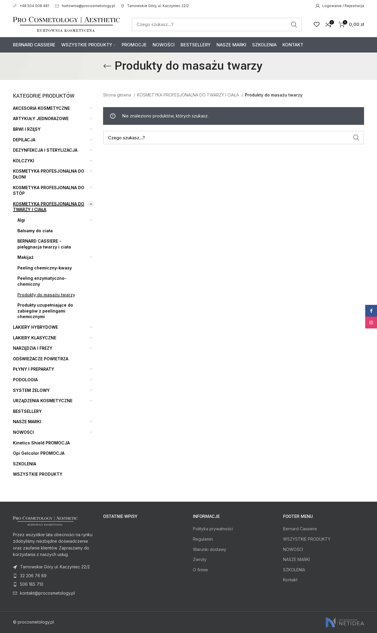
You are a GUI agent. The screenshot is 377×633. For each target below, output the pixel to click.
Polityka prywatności (213, 528)
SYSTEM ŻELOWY (31, 390)
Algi (21, 220)
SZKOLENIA (24, 463)
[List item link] (53, 576)
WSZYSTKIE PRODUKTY (37, 474)
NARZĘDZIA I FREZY (32, 348)
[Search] (217, 24)
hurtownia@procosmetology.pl (85, 6)
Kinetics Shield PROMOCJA (41, 442)
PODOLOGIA (25, 379)
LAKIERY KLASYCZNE (34, 337)
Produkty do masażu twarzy (46, 294)
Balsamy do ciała (35, 230)
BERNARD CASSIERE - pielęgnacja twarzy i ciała (44, 243)
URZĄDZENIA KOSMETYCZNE (42, 400)
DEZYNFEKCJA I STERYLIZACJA (45, 150)
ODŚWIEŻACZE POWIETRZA (40, 358)
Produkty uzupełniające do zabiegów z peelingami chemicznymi (45, 310)
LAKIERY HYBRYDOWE (35, 327)
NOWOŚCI (23, 432)
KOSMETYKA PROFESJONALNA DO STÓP (48, 190)
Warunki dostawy (209, 549)
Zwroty (199, 559)
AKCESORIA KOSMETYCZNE (41, 108)
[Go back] (107, 66)
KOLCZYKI (23, 160)
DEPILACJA (24, 139)
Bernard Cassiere (300, 528)
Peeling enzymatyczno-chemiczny (42, 281)
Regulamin (203, 539)
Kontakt (290, 579)
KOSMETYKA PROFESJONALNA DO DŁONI (48, 174)
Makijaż (25, 257)
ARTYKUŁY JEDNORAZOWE (41, 118)
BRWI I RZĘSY (27, 129)
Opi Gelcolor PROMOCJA (39, 453)
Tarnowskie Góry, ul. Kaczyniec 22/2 (155, 6)
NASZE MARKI (27, 421)
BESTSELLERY (27, 411)
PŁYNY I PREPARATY (33, 369)
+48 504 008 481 (31, 6)
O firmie (200, 569)
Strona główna (117, 94)
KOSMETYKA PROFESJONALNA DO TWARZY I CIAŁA (48, 206)
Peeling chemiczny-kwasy (44, 267)
